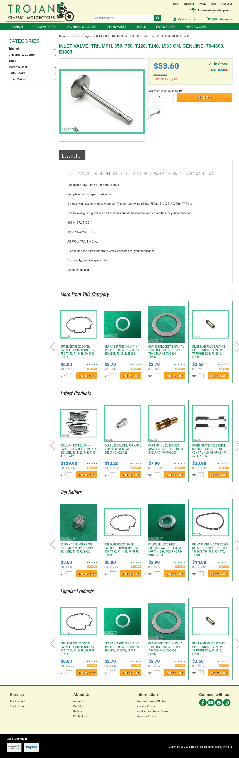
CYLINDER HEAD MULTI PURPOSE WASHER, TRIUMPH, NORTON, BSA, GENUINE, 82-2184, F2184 (166, 550)
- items (220, 19)
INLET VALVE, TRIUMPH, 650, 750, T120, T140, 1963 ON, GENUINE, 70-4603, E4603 (143, 36)
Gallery (77, 711)
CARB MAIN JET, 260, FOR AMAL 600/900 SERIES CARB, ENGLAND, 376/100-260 (165, 449)
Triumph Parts (44, 27)
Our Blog (78, 706)
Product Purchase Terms (152, 711)
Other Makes (116, 27)
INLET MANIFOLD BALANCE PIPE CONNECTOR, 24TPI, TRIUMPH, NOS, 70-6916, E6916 (208, 352)
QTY (63, 376)
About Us (227, 3)
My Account (17, 701)
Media (202, 3)
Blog (214, 3)
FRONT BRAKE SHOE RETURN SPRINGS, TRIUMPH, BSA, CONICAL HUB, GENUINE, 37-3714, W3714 (210, 451)
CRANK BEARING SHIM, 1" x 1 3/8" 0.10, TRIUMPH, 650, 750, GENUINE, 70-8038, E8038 (122, 350)
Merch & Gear (195, 27)
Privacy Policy (145, 706)
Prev (52, 347)
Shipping (189, 3)
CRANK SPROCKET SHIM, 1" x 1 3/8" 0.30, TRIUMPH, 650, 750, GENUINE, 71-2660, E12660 (166, 352)
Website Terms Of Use (151, 701)
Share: (219, 70)
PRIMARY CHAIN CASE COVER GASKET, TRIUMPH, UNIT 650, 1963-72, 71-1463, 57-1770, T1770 (210, 550)
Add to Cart (205, 97)
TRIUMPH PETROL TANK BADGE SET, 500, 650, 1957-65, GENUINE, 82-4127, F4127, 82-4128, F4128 (79, 451)
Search (17, 27)
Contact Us (80, 716)
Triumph (75, 36)
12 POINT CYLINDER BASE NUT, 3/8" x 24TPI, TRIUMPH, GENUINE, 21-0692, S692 (78, 548)
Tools (141, 27)
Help (175, 3)
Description (72, 155)
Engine (88, 36)
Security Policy (146, 716)
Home (62, 36)
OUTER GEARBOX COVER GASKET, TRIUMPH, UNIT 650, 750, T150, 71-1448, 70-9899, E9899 (78, 352)
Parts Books (165, 27)
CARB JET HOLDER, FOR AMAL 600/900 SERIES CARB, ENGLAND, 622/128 (122, 449)
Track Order (17, 706)
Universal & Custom (81, 27)
